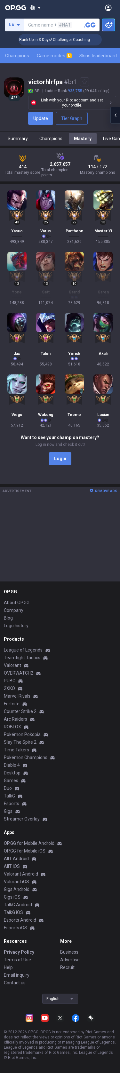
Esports (11, 803)
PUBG (9, 680)
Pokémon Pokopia (22, 734)
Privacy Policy (19, 952)
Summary (18, 138)
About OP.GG (16, 602)
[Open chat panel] (115, 115)
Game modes (54, 56)
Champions (17, 56)
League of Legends (23, 650)
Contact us (15, 982)
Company (13, 610)
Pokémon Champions (25, 757)
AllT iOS (12, 866)
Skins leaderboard (98, 56)
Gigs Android (16, 889)
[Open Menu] (108, 7)
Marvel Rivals (17, 696)
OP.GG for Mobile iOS (24, 850)
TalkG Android (18, 904)
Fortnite (12, 703)
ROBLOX (12, 726)
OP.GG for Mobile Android (29, 843)
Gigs (8, 811)
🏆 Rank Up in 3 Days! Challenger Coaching (63, 39)
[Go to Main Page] (15, 7)
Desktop (12, 772)
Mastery (83, 138)
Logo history (16, 625)
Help (8, 967)
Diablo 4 (12, 765)
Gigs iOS (12, 897)
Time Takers (16, 749)
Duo (8, 788)
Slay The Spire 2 (20, 742)
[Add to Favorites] (84, 81)
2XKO (9, 688)
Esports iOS (15, 927)
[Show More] (35, 7)
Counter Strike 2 (20, 711)
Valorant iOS (16, 881)
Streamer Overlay (22, 818)
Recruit (67, 967)
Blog (8, 618)
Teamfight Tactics (22, 657)
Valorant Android (21, 874)
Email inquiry (16, 975)
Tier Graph (71, 118)
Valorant (12, 665)
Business (69, 952)
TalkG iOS (13, 912)
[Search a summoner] (90, 25)
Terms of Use (17, 959)
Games (11, 780)
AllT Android (16, 858)
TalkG (9, 795)
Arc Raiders (15, 719)
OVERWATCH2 (18, 673)
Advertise (70, 959)
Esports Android (20, 920)
